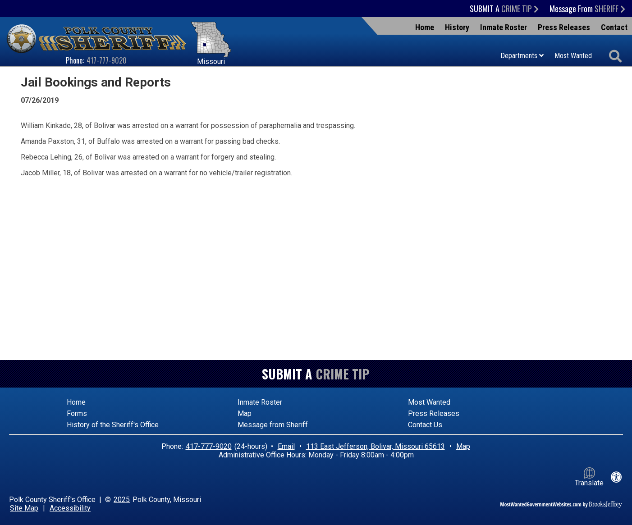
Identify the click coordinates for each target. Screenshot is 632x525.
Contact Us (425, 424)
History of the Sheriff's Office (113, 424)
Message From (587, 8)
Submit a (504, 8)
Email (286, 446)
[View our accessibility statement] (616, 477)
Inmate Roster (503, 27)
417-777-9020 (107, 60)
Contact (614, 27)
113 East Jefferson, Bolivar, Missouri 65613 (375, 446)
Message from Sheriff (273, 424)
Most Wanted (573, 55)
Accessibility (70, 508)
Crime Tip (342, 374)
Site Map (24, 508)
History (457, 27)
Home (424, 27)
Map (245, 413)
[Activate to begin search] (615, 56)
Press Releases (564, 27)
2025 (122, 499)
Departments (522, 55)
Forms (77, 413)
